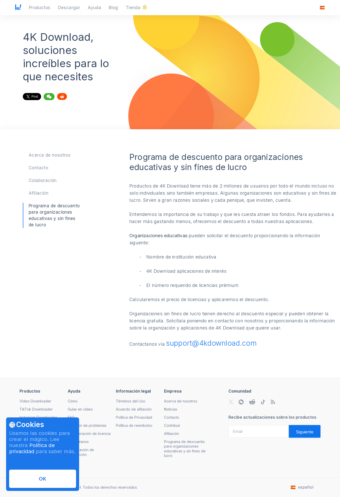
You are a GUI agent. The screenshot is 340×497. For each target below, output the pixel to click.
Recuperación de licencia (89, 433)
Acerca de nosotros (49, 155)
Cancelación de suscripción (81, 452)
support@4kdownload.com (211, 343)
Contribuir (172, 425)
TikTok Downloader (36, 409)
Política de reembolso (134, 425)
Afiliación (38, 193)
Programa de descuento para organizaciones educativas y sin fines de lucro (185, 448)
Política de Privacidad (134, 417)
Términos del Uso (130, 401)
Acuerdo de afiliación (134, 409)
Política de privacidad (32, 448)
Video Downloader (35, 401)
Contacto (38, 167)
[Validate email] (304, 431)
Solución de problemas (87, 425)
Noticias (170, 409)
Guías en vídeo (80, 409)
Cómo (73, 401)
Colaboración (43, 180)
